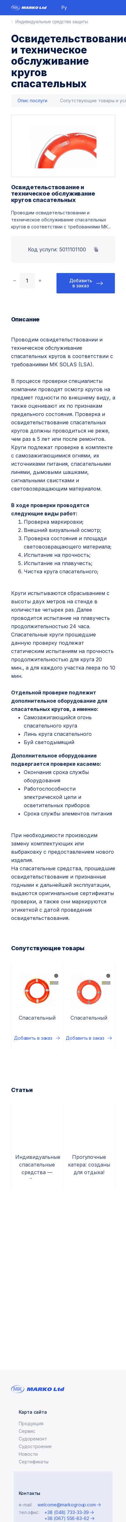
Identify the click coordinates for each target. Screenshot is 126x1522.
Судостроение (35, 1446)
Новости (28, 1454)
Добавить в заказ (80, 283)
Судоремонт (33, 1438)
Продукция (31, 1423)
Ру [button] (64, 7)
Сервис (27, 1431)
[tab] (32, 100)
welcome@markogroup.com (66, 1504)
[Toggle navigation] (113, 8)
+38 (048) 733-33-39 (66, 1512)
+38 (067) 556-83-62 (66, 1518)
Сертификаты (34, 1461)
